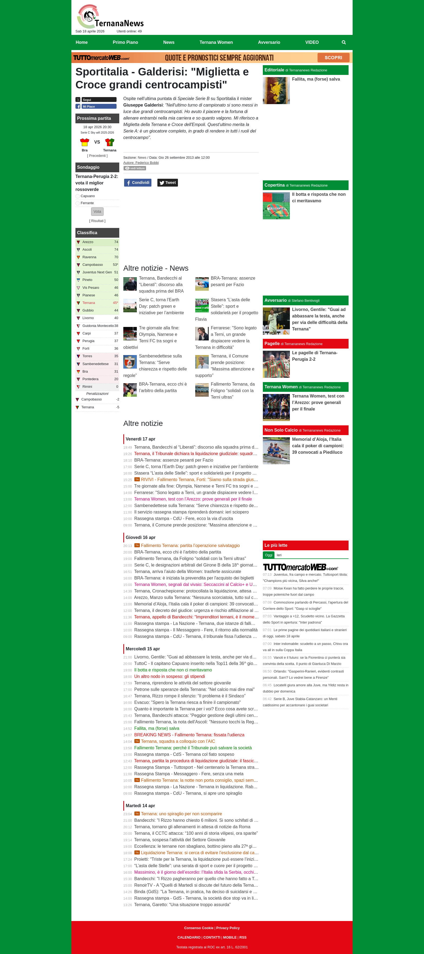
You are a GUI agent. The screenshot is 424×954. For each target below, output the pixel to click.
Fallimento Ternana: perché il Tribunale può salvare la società (193, 748)
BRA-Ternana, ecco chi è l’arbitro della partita (177, 552)
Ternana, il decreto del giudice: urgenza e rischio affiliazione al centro (200, 610)
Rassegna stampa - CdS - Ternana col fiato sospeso (184, 754)
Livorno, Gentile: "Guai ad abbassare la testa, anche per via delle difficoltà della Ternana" (219, 657)
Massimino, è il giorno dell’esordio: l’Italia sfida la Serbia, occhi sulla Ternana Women (215, 872)
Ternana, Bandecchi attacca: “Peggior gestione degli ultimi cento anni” (201, 715)
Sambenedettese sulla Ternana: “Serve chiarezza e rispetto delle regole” (203, 505)
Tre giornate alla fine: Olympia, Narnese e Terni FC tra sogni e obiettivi (201, 486)
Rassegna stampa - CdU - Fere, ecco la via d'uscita (183, 518)
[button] (97, 211)
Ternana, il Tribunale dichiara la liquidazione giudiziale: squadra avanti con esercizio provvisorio (225, 453)
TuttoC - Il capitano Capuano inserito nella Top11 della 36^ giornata (198, 663)
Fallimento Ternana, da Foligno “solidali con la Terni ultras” (233, 390)
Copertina (274, 185)
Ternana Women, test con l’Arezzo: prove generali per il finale (193, 499)
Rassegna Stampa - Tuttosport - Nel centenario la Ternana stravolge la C (204, 767)
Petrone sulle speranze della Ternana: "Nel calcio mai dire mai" (194, 689)
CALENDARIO (188, 937)
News (142, 157)
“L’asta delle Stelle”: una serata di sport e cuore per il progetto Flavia (199, 865)
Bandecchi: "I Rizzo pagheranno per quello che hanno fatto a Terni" (198, 878)
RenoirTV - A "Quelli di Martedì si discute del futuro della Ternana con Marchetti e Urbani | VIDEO (227, 885)
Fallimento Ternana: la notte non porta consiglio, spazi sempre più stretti (206, 780)
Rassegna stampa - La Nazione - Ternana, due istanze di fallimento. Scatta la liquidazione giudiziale (230, 623)
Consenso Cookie (198, 928)
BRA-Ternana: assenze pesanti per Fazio (173, 460)
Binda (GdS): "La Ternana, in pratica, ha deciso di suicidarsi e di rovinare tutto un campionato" (224, 891)
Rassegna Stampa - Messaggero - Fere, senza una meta (189, 773)
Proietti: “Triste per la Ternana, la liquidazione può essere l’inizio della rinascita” (210, 859)
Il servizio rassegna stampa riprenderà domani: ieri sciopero (191, 512)
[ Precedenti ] (97, 156)
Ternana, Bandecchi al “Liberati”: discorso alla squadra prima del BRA (161, 284)
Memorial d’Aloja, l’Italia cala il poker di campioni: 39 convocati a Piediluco (205, 604)
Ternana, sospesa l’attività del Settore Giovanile (179, 839)
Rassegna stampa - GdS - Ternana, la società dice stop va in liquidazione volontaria (214, 898)
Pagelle (272, 343)
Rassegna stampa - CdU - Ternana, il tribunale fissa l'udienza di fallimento (205, 636)
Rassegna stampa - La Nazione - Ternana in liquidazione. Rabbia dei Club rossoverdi (215, 786)
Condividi (138, 182)
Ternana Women (281, 387)
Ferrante (87, 203)
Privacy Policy (228, 928)
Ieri (279, 555)
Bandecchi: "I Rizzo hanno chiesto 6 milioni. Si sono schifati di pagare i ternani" (210, 820)
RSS (242, 937)
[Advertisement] (305, 257)
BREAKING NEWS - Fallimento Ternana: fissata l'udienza (189, 735)
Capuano (88, 196)
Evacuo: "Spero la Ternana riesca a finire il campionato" (187, 702)
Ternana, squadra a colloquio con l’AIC (174, 741)
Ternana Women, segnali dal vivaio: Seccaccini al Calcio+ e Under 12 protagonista (213, 584)
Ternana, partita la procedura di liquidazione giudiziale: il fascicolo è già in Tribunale (214, 760)
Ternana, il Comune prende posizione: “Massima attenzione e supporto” (202, 525)
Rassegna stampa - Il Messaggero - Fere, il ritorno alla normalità (196, 630)
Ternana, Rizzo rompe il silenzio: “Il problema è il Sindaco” (190, 696)
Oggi (268, 555)
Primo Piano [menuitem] (125, 42)
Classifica (87, 232)
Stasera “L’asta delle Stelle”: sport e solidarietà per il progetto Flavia (199, 473)
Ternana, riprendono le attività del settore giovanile (182, 683)
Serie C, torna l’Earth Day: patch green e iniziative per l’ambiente (161, 306)
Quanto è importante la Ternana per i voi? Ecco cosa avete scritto (197, 709)
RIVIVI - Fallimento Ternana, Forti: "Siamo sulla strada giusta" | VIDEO (205, 479)
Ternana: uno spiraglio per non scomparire (178, 813)
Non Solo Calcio (281, 430)
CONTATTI (211, 937)
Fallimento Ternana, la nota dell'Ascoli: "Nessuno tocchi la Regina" (197, 722)
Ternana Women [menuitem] (216, 42)
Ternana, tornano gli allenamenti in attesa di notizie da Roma (192, 826)
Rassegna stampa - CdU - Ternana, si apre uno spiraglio (188, 793)
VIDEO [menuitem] (312, 42)
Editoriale (274, 70)
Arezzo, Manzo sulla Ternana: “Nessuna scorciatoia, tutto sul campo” (200, 597)
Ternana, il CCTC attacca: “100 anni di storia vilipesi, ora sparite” (196, 833)
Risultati (97, 221)
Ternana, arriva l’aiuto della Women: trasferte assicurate (187, 571)
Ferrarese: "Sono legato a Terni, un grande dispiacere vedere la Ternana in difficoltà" (215, 492)
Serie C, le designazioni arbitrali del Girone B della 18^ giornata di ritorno (204, 565)
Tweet (168, 182)
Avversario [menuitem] (269, 42)
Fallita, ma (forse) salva (156, 728)
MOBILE (230, 937)
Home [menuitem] (82, 42)
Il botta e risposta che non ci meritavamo (173, 670)
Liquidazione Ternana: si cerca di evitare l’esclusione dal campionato (203, 852)
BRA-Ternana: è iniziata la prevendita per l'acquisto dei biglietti (194, 578)
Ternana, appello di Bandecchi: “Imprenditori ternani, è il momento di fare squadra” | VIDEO (221, 617)
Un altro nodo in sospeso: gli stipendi (169, 676)
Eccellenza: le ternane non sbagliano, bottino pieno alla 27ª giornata (199, 846)
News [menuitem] (169, 42)
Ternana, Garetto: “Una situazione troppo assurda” (182, 904)
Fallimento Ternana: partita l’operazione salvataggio (187, 545)
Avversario (275, 300)
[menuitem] (344, 42)
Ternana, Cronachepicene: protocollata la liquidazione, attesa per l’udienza (205, 591)
